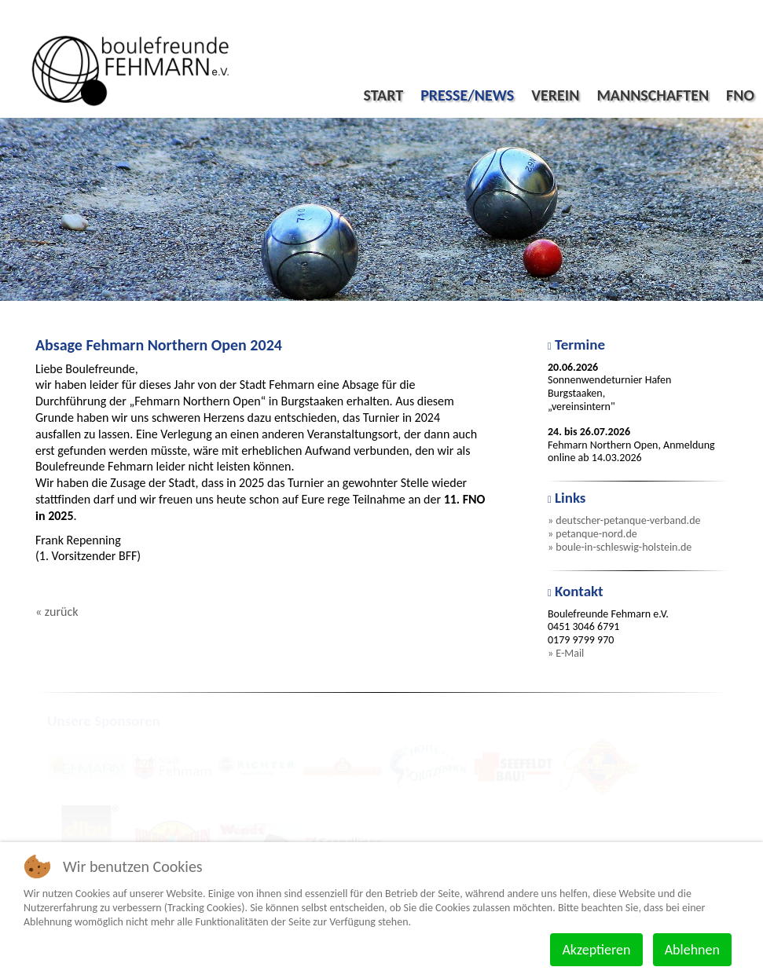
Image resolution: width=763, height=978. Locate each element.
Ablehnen (692, 949)
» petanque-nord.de (592, 533)
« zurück (56, 611)
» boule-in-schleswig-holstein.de (619, 547)
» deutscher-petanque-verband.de (624, 520)
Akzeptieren (596, 949)
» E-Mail (566, 653)
